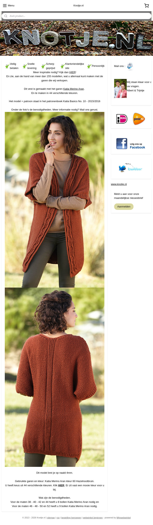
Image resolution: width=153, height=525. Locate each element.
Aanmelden (123, 206)
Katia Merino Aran (73, 88)
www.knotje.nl (119, 184)
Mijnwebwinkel (124, 517)
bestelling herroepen (71, 517)
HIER (72, 72)
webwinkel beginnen (93, 517)
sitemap (51, 517)
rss (58, 517)
